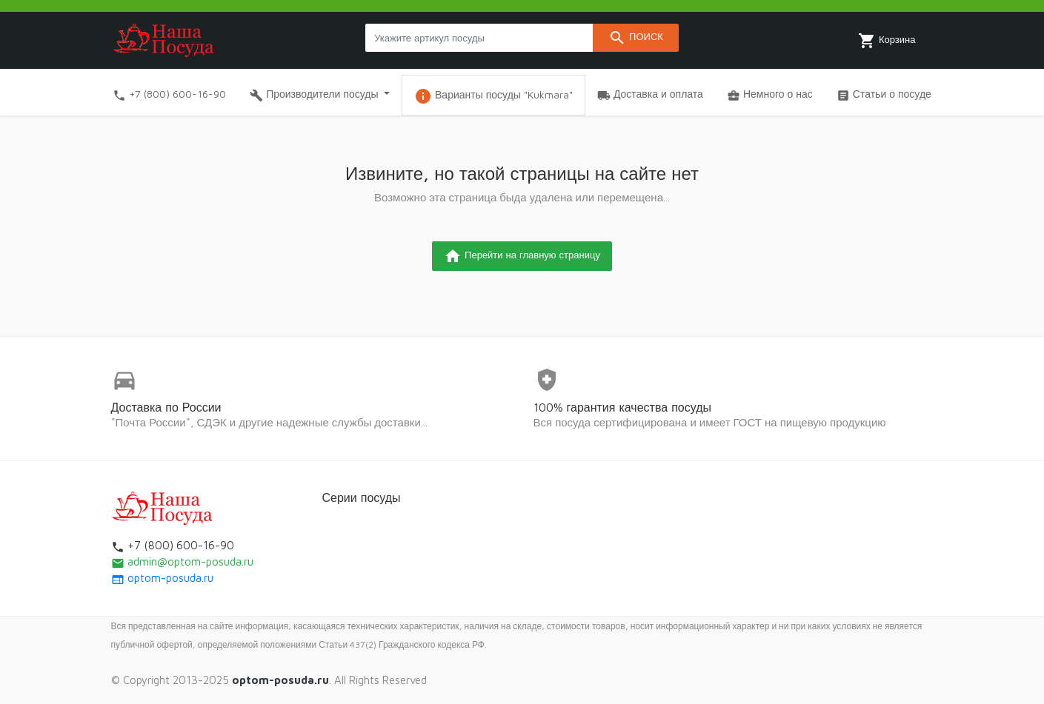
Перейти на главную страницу (522, 256)
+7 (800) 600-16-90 (169, 94)
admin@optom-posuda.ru (182, 561)
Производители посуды (315, 94)
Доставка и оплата (650, 94)
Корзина (887, 41)
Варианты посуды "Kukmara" (493, 96)
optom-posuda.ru (162, 577)
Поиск (635, 38)
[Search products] (479, 38)
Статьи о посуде (884, 94)
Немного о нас (770, 94)
